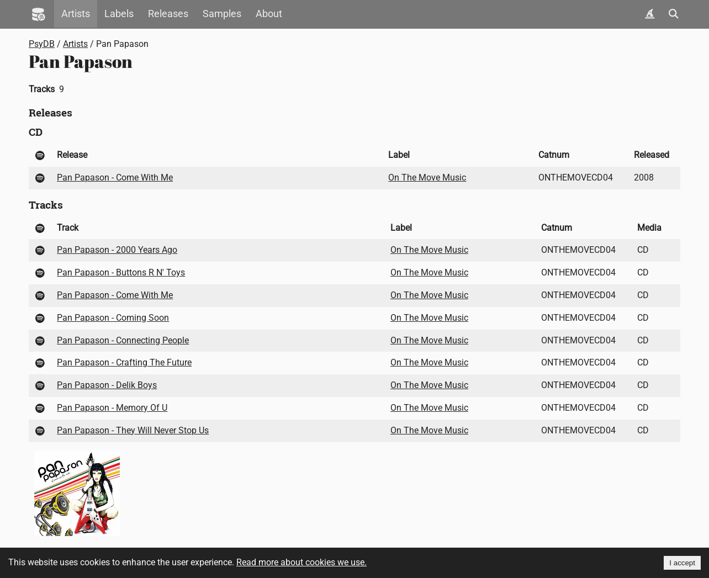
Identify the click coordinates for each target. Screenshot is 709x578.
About (269, 13)
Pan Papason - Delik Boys (107, 385)
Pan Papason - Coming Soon (113, 317)
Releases (168, 13)
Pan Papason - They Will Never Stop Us (133, 430)
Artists (75, 13)
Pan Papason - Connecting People (123, 340)
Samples (222, 13)
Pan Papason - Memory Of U (112, 407)
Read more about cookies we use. (301, 562)
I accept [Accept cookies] (682, 563)
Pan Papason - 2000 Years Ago (117, 250)
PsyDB (42, 44)
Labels (119, 13)
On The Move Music (427, 177)
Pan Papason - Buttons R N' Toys (121, 272)
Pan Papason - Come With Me (115, 177)
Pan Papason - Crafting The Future (124, 362)
